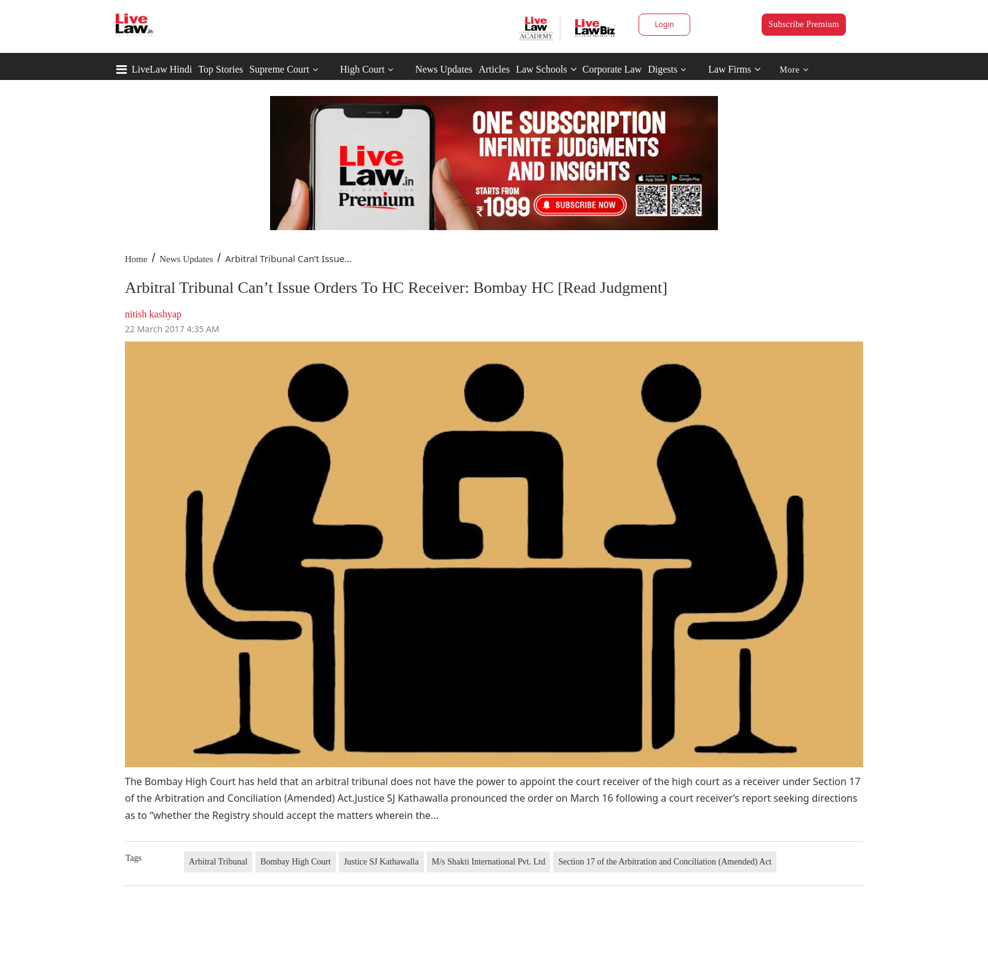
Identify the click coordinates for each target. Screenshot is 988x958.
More (793, 69)
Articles (494, 69)
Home (136, 259)
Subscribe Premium (803, 24)
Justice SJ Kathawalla (381, 861)
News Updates (443, 69)
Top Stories (220, 69)
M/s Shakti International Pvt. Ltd (489, 861)
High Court (362, 69)
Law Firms (734, 69)
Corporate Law (612, 69)
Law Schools (546, 69)
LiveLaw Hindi (162, 69)
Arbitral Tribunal (218, 861)
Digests (662, 69)
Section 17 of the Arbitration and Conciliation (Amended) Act (664, 861)
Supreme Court (279, 69)
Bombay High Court (295, 861)
